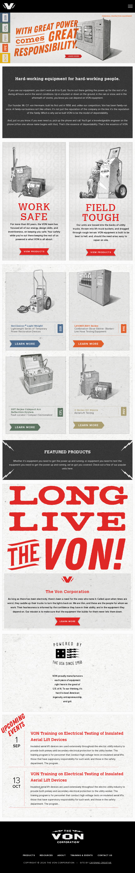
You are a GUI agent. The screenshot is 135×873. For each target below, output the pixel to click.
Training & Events (81, 855)
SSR (60, 328)
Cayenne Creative (100, 862)
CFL (60, 412)
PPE (123, 328)
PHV (123, 411)
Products (29, 855)
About (61, 855)
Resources (46, 855)
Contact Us (105, 855)
